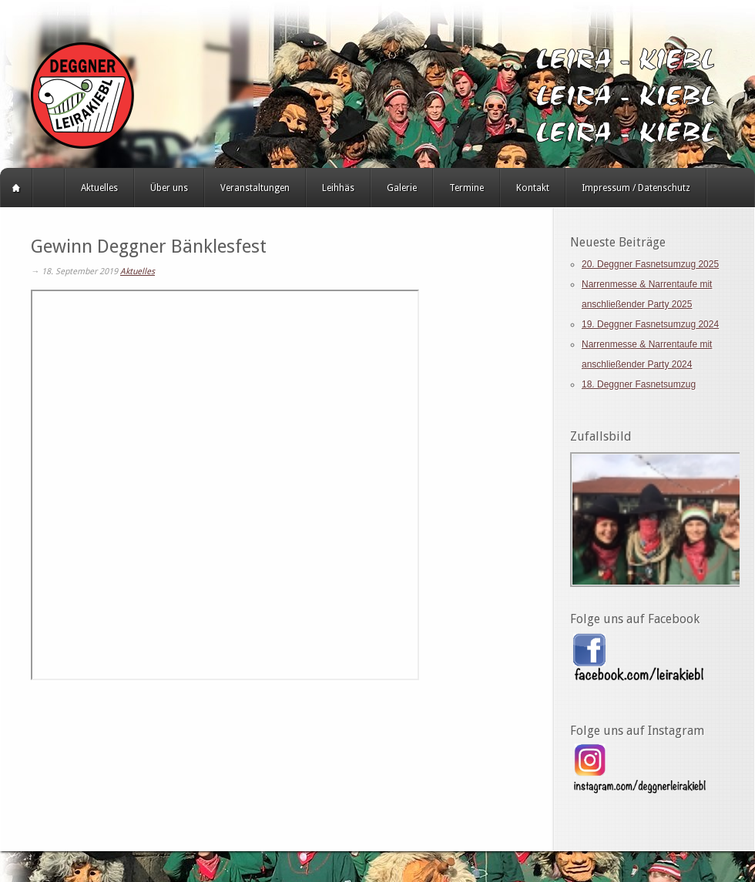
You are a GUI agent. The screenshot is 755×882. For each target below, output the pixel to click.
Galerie (402, 188)
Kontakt (532, 188)
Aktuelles (99, 188)
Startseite (16, 188)
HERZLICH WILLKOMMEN (48, 188)
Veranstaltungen (255, 188)
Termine (466, 188)
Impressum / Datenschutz (636, 188)
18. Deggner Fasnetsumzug (639, 384)
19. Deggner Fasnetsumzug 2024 (650, 324)
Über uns (169, 188)
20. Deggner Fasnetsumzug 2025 (650, 264)
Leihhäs (338, 188)
